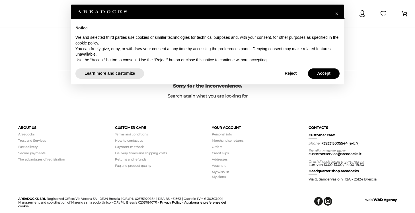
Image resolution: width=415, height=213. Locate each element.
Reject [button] (291, 73)
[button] (336, 13)
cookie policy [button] (86, 43)
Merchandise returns (227, 141)
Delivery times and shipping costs (141, 153)
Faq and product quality (133, 166)
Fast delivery (28, 147)
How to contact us (129, 141)
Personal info (222, 134)
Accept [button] (323, 73)
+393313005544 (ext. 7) (340, 143)
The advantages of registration (41, 159)
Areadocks (26, 134)
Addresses (219, 159)
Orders (217, 147)
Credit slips (220, 153)
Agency (385, 200)
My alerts (219, 177)
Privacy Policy (170, 202)
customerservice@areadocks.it (335, 154)
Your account (226, 127)
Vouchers (219, 166)
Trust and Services (32, 141)
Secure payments (31, 153)
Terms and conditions (131, 134)
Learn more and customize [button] (110, 73)
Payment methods (129, 147)
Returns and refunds (130, 159)
